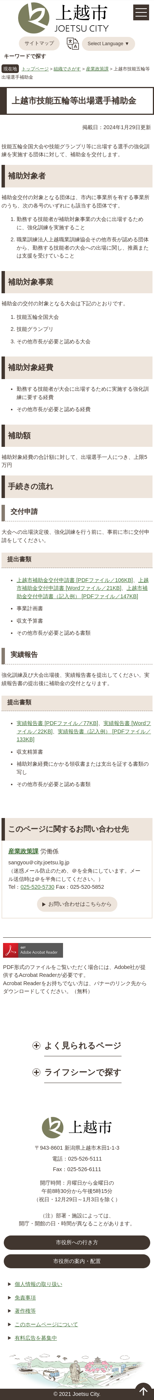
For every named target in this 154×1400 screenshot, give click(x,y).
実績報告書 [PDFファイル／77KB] (57, 723)
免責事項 (25, 1298)
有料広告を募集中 (36, 1338)
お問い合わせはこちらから (80, 904)
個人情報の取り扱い (38, 1284)
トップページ (35, 68)
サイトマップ (39, 43)
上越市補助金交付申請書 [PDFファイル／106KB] (75, 580)
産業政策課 (97, 68)
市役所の (77, 1261)
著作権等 (25, 1311)
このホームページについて (46, 1324)
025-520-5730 (37, 887)
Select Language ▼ (108, 43)
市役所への (77, 1243)
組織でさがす (67, 68)
